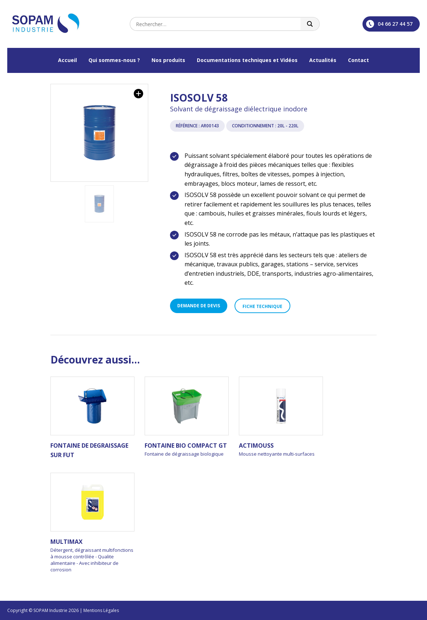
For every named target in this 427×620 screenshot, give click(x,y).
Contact (358, 60)
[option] (99, 132)
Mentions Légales (101, 610)
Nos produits (168, 60)
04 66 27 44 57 (389, 24)
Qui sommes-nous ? (114, 60)
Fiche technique (262, 306)
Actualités (322, 60)
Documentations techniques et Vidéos (247, 60)
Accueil (67, 60)
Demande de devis (198, 306)
